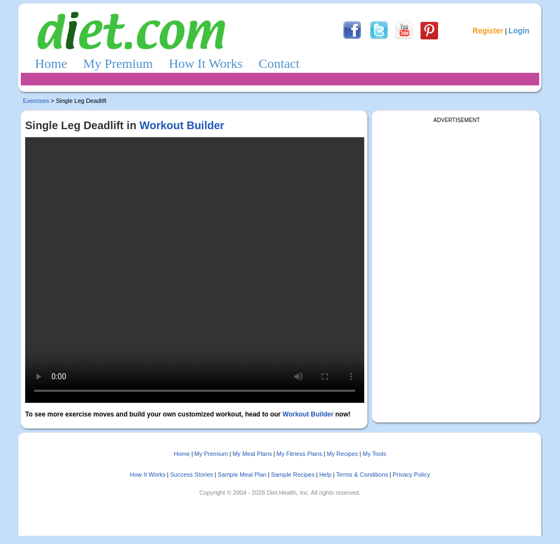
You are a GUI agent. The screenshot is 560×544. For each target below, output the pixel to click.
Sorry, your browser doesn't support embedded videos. (194, 270)
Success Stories (191, 474)
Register (487, 30)
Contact (279, 63)
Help (325, 474)
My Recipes (342, 453)
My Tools (374, 453)
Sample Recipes (292, 474)
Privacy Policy (411, 474)
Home (51, 63)
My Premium (118, 63)
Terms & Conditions (362, 474)
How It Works (206, 63)
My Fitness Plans (299, 453)
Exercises (36, 100)
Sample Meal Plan (242, 474)
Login (519, 30)
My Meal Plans (252, 453)
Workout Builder (181, 125)
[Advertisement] (458, 191)
